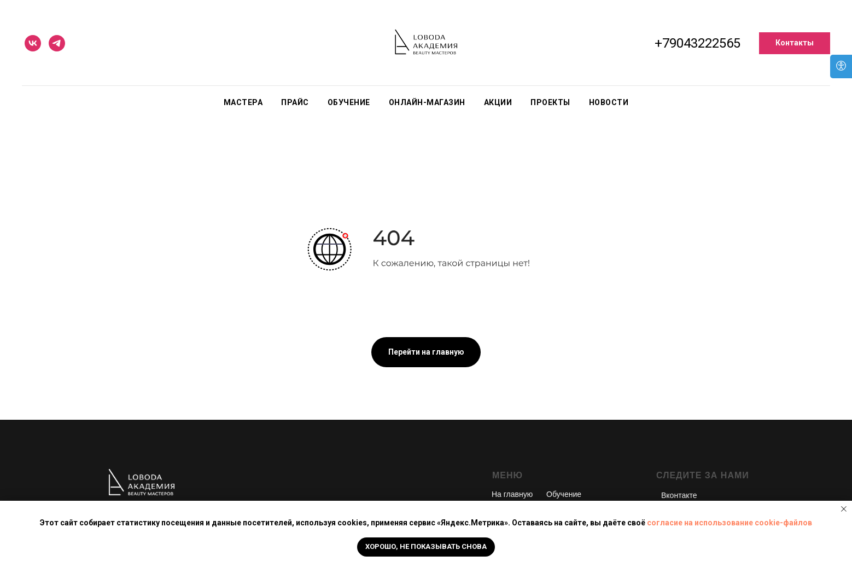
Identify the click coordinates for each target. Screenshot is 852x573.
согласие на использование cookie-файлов (729, 522)
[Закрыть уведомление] (843, 508)
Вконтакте (679, 495)
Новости (609, 102)
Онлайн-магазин (427, 102)
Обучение (349, 102)
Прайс (295, 102)
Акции (498, 102)
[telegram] (57, 43)
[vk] (33, 43)
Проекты (550, 102)
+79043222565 (697, 43)
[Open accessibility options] (841, 66)
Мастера (243, 102)
